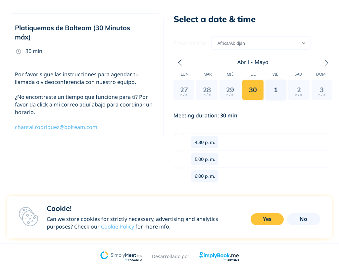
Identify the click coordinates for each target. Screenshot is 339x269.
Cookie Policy (117, 226)
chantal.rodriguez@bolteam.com (56, 127)
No (303, 219)
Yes (267, 219)
